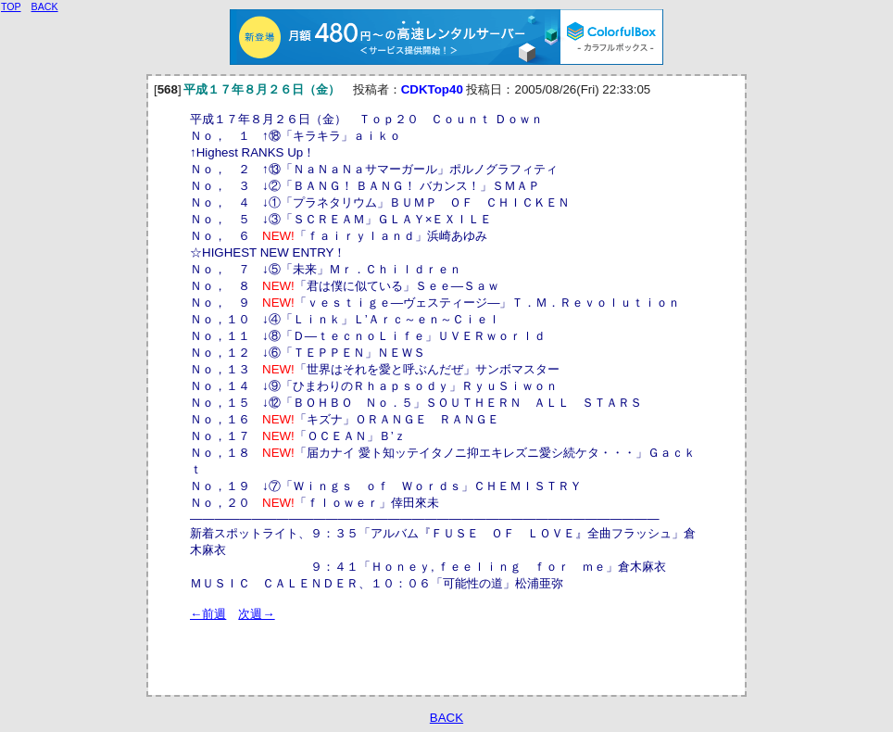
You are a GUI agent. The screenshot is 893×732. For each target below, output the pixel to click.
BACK (446, 718)
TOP (11, 6)
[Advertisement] (406, 650)
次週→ (256, 614)
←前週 (208, 614)
